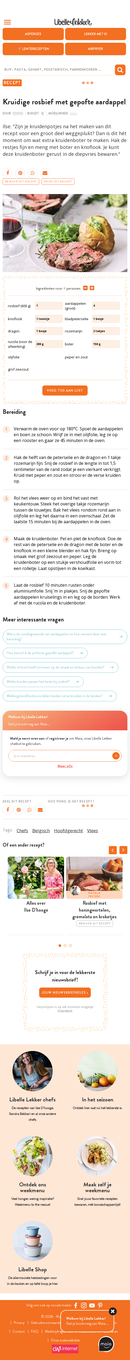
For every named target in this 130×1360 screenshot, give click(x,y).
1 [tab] (60, 945)
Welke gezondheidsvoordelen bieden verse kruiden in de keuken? (60, 696)
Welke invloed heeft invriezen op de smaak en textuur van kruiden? (60, 667)
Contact (17, 1331)
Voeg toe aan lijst (65, 390)
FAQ (33, 1331)
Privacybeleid (65, 1010)
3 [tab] (70, 945)
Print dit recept (58, 181)
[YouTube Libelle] (92, 1305)
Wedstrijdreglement (58, 1331)
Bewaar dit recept (21, 181)
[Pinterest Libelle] (100, 1305)
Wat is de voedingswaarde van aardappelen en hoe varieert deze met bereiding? (65, 637)
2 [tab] (65, 945)
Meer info (65, 766)
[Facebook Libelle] (76, 1305)
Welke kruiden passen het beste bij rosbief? (43, 682)
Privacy (18, 1322)
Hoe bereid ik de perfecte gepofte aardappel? (45, 653)
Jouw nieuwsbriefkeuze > (65, 992)
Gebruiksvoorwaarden (46, 1322)
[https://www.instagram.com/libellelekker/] (84, 1305)
